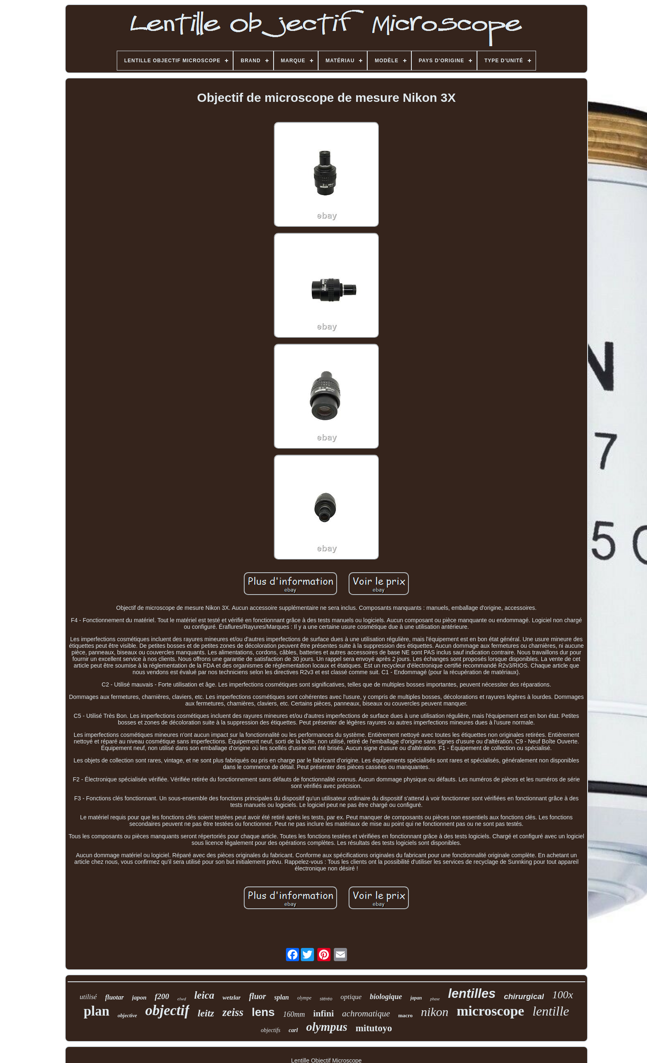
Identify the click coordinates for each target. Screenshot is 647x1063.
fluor (257, 996)
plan (96, 1011)
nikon (435, 1011)
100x (562, 995)
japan (416, 998)
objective (127, 1015)
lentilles (472, 993)
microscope (490, 1010)
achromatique (366, 1013)
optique (350, 997)
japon (139, 997)
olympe (304, 998)
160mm (294, 1014)
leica (204, 995)
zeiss (232, 1012)
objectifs (270, 1030)
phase (434, 999)
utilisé (88, 997)
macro (405, 1015)
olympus (326, 1026)
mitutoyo (374, 1028)
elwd (181, 998)
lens (263, 1012)
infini (323, 1013)
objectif (167, 1010)
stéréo (326, 998)
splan (281, 997)
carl (293, 1030)
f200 (162, 996)
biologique (386, 996)
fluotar (114, 997)
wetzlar (231, 997)
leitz (206, 1013)
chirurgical (524, 996)
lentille (550, 1011)
